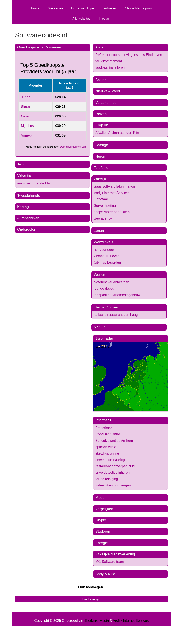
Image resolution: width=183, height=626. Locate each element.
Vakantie (24, 176)
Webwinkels (103, 242)
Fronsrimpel (104, 428)
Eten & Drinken (106, 307)
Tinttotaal (101, 199)
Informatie (103, 420)
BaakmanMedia (97, 620)
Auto (99, 47)
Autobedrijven (28, 218)
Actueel (101, 80)
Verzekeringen (107, 103)
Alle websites (81, 18)
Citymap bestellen (107, 262)
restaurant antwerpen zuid (115, 466)
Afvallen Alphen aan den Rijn (117, 132)
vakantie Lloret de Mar (34, 183)
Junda (25, 97)
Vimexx (26, 135)
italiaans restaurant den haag (116, 315)
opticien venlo (105, 447)
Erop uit (101, 125)
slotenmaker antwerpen (111, 282)
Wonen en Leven (107, 256)
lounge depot (104, 288)
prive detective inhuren (112, 472)
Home (35, 8)
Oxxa (25, 116)
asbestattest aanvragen (113, 485)
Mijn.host (28, 126)
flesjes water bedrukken (112, 212)
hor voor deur (104, 249)
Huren (100, 156)
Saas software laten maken (114, 186)
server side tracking (110, 460)
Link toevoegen (90, 587)
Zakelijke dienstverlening (115, 554)
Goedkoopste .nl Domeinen (39, 47)
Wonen (99, 275)
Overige (101, 145)
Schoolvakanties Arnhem (114, 440)
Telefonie (101, 168)
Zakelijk (100, 179)
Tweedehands (28, 196)
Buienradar (104, 339)
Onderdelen (26, 229)
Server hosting (105, 205)
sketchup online (107, 453)
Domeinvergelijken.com (73, 146)
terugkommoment (108, 61)
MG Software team (109, 561)
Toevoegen (55, 8)
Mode (99, 498)
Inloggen (104, 18)
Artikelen (110, 8)
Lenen (99, 231)
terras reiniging (106, 479)
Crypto (100, 520)
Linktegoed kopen (83, 8)
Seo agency (103, 218)
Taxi (20, 164)
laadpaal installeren (110, 67)
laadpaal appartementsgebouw (117, 295)
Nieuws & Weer (107, 91)
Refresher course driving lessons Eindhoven (128, 55)
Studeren (102, 531)
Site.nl (25, 106)
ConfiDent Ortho (107, 434)
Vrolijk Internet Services (111, 193)
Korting (23, 207)
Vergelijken (104, 509)
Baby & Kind (105, 574)
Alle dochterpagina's (138, 8)
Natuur (99, 327)
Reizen (101, 114)
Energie (101, 543)
